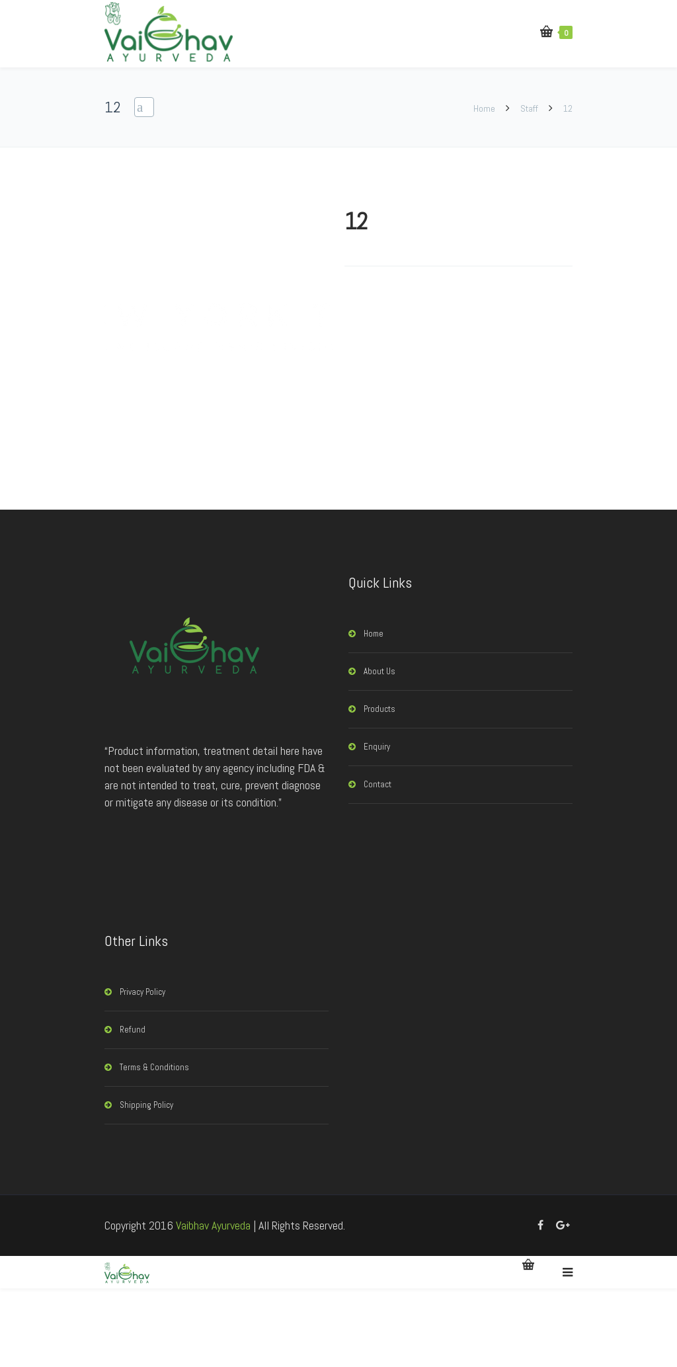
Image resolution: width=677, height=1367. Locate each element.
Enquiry (377, 746)
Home (485, 108)
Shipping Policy (146, 1105)
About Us (379, 671)
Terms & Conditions (154, 1067)
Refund (132, 1029)
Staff (529, 108)
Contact (377, 784)
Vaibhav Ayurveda (213, 1225)
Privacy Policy (142, 991)
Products (379, 709)
